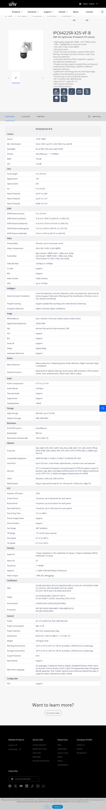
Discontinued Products (41, 764)
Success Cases (63, 756)
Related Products (16, 743)
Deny (47, 807)
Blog (59, 748)
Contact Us (89, 13)
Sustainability (63, 768)
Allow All (57, 807)
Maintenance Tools (40, 752)
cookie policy (73, 802)
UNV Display (13, 753)
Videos (60, 764)
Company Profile (84, 743)
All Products (22, 19)
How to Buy (37, 756)
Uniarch (11, 749)
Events (60, 760)
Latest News (62, 752)
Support (47, 11)
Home (10, 19)
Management (81, 756)
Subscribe (13, 775)
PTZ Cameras (37, 19)
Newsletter (37, 760)
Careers (79, 752)
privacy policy (84, 802)
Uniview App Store (39, 748)
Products (16, 11)
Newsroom (63, 743)
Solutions (32, 11)
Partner (62, 11)
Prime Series (51, 19)
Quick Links (38, 743)
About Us (75, 13)
